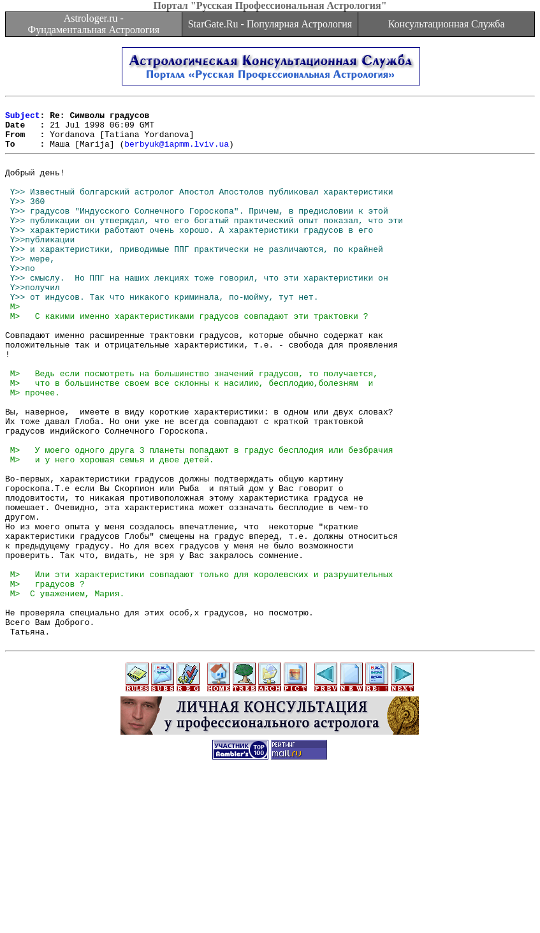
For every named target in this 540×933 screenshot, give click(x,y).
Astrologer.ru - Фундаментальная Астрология (93, 24)
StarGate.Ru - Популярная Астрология (270, 23)
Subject (22, 118)
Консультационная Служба (446, 23)
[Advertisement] (270, 904)
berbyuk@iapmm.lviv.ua (176, 153)
